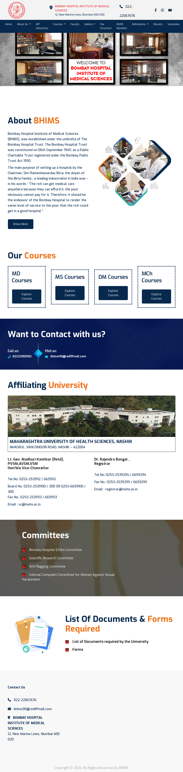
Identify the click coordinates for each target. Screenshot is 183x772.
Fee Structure (105, 26)
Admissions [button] (139, 24)
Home (10, 24)
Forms (77, 649)
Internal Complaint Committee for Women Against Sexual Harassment (68, 577)
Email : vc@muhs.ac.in (24, 504)
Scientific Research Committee (47, 558)
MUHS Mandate (121, 26)
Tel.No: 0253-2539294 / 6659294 (120, 475)
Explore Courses (26, 296)
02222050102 (20, 356)
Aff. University (42, 26)
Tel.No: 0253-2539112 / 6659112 (32, 479)
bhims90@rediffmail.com (65, 356)
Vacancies (174, 24)
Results (158, 24)
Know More (20, 224)
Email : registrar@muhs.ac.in (116, 489)
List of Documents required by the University (110, 641)
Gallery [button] (88, 24)
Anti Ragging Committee (43, 566)
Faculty (74, 24)
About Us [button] (23, 24)
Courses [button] (58, 24)
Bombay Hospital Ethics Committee (52, 550)
